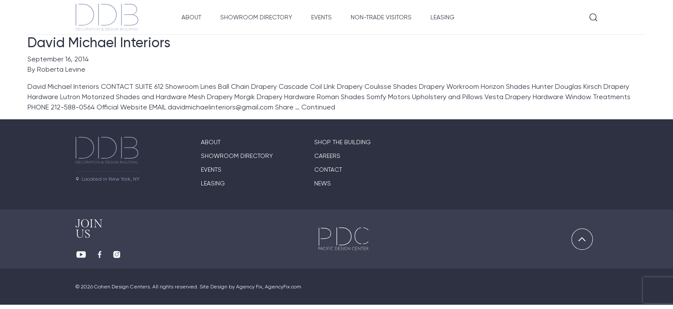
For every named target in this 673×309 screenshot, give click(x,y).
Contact (328, 169)
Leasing (442, 17)
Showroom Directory (256, 17)
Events (321, 17)
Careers (327, 155)
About (191, 17)
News (322, 183)
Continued (318, 107)
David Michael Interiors (98, 42)
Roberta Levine (61, 69)
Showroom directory (237, 155)
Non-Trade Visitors (381, 17)
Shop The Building (342, 142)
